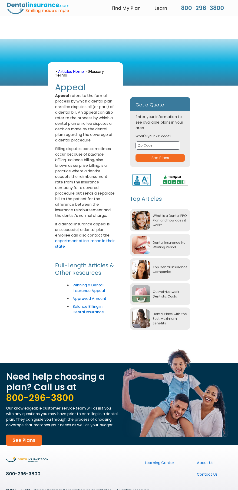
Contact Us (207, 474)
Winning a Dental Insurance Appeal (89, 287)
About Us (205, 462)
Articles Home (71, 71)
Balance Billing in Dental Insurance (88, 309)
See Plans (160, 157)
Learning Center (159, 462)
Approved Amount (89, 298)
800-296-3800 (202, 8)
